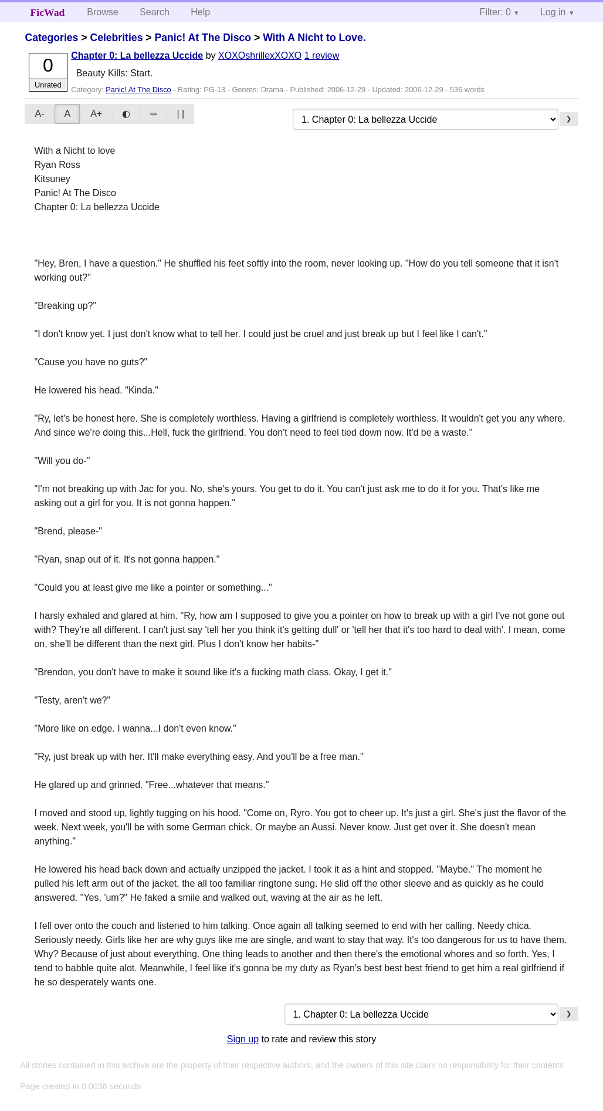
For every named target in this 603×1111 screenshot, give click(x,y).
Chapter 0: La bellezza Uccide (137, 55)
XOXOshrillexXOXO (260, 55)
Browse (102, 12)
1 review (322, 55)
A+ (96, 114)
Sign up (243, 1039)
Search (155, 12)
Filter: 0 (495, 12)
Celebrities (116, 37)
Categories (51, 37)
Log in (553, 12)
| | (180, 114)
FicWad (48, 12)
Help (200, 12)
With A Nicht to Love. (314, 37)
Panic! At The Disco (202, 37)
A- (39, 114)
